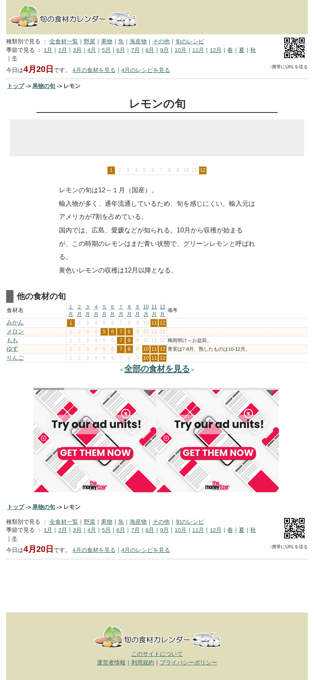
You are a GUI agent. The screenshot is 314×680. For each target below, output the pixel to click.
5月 (106, 50)
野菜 (89, 41)
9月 (164, 50)
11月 (198, 50)
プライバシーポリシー (188, 663)
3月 (77, 50)
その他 (161, 41)
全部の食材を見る (157, 368)
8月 (150, 50)
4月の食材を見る (94, 70)
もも (12, 340)
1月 (48, 50)
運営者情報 (111, 663)
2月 (62, 50)
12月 (216, 50)
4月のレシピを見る (145, 70)
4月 (91, 50)
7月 (135, 50)
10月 (180, 50)
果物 (106, 41)
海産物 (138, 41)
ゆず (12, 349)
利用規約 (142, 663)
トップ (15, 86)
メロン (15, 332)
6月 (121, 50)
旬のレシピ (189, 41)
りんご (15, 358)
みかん (15, 323)
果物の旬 (43, 86)
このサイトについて (157, 654)
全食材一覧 (63, 41)
